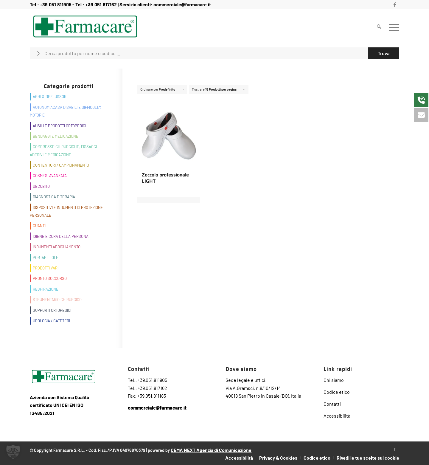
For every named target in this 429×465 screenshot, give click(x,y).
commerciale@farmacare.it (182, 4)
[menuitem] (379, 26)
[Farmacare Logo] (85, 26)
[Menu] (392, 26)
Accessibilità (337, 415)
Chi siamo (334, 380)
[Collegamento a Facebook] (394, 4)
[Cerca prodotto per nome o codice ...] (214, 53)
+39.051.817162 (101, 4)
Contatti (332, 404)
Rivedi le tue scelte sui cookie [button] (368, 458)
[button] (13, 452)
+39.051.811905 (56, 4)
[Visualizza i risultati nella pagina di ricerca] (383, 53)
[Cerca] (379, 26)
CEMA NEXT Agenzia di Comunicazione (211, 450)
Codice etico (337, 392)
